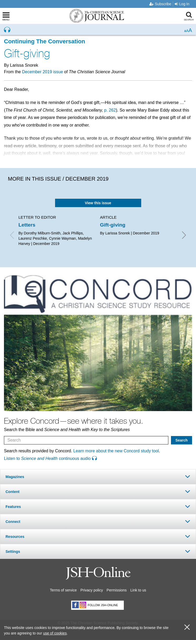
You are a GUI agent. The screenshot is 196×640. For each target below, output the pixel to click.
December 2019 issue (42, 72)
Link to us (138, 590)
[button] (98, 476)
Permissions (117, 590)
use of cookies (55, 633)
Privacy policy (91, 590)
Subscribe (160, 4)
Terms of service (63, 590)
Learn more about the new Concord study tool (116, 451)
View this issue (98, 203)
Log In (182, 4)
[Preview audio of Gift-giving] (7, 29)
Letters (26, 225)
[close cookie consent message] (187, 627)
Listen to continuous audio (50, 458)
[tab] (98, 476)
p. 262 (110, 110)
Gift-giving (112, 225)
